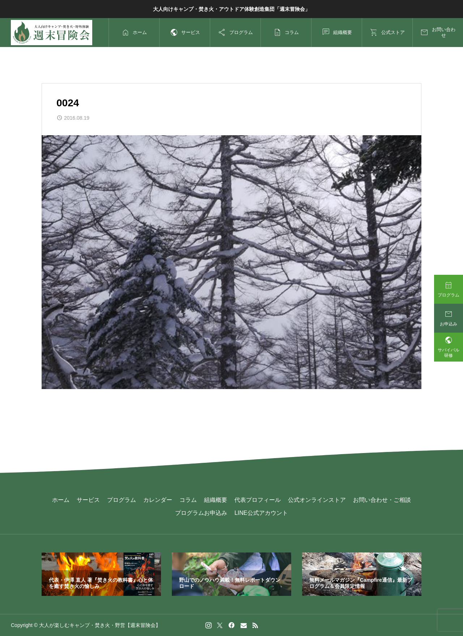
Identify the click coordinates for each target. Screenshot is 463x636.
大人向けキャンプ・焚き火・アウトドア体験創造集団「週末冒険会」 (231, 9)
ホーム (60, 500)
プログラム (121, 500)
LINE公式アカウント (261, 513)
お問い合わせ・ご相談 (382, 500)
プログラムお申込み (201, 513)
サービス (88, 500)
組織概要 (215, 500)
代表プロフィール (257, 500)
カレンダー (157, 500)
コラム (188, 500)
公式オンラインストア (317, 500)
